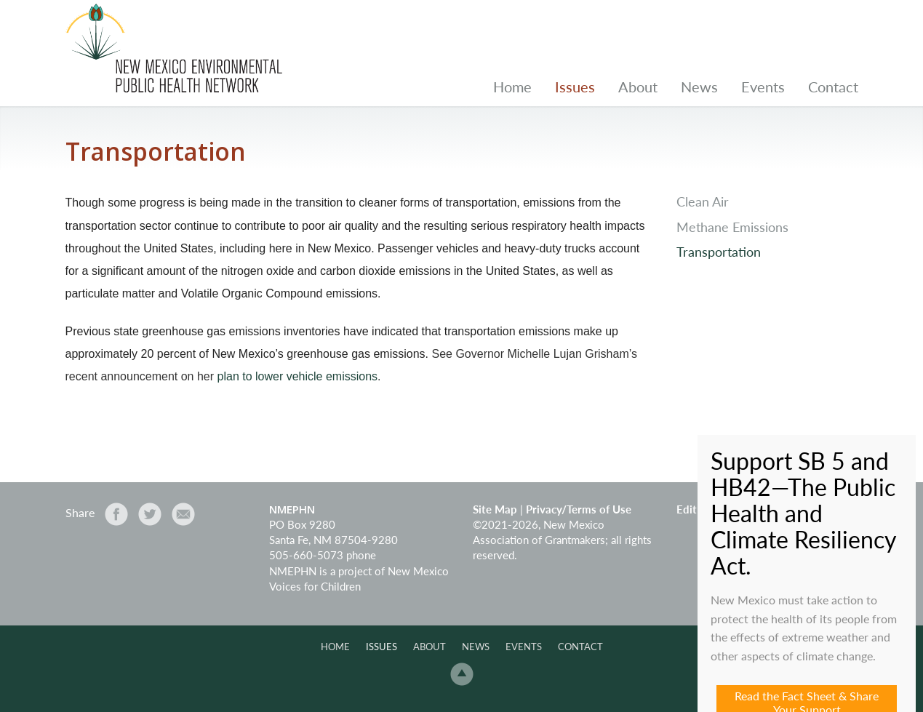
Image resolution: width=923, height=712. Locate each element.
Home (512, 86)
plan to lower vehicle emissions (297, 376)
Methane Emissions (732, 227)
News (699, 86)
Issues (575, 86)
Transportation (718, 252)
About (638, 86)
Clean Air (702, 201)
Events (763, 86)
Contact (833, 86)
